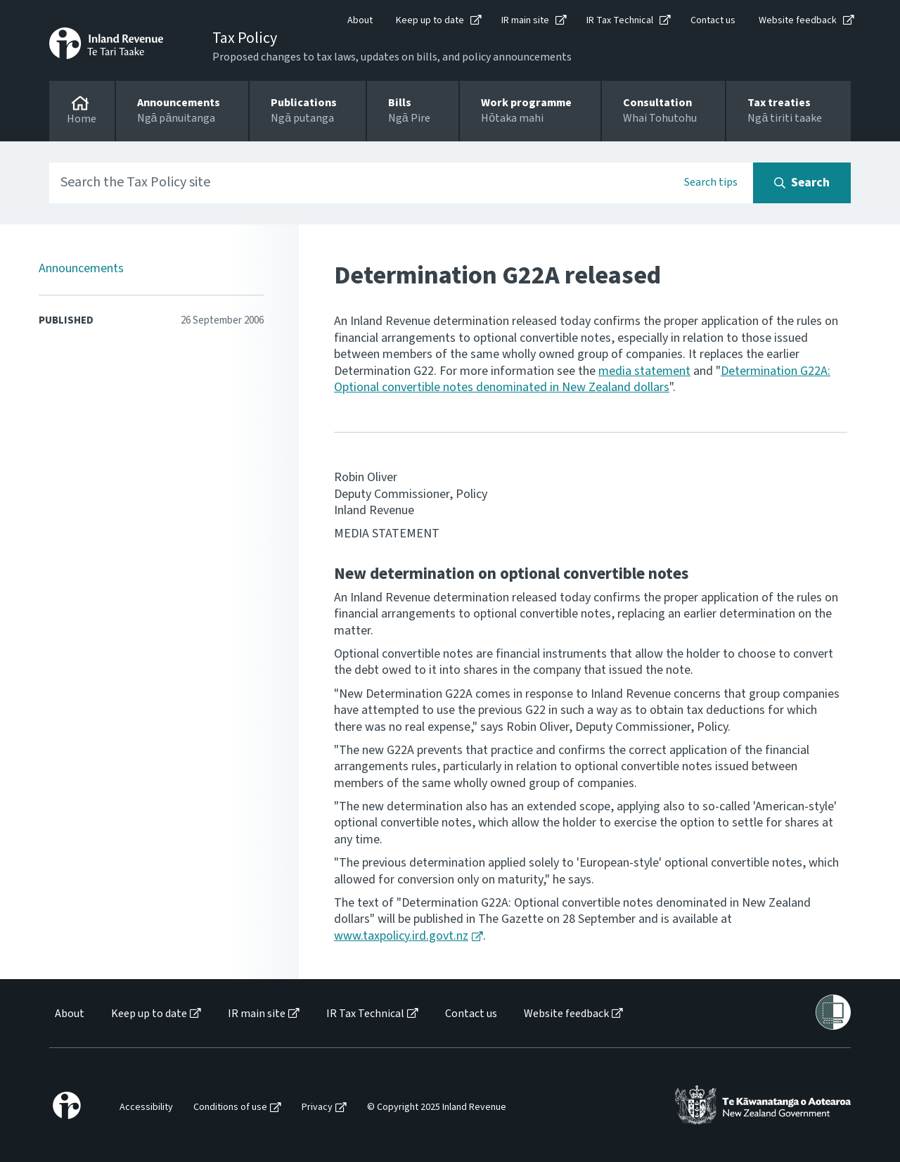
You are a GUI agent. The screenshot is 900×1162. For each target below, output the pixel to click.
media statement (644, 371)
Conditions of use (230, 1107)
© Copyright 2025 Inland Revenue (436, 1107)
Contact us (712, 20)
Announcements (81, 268)
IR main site (525, 20)
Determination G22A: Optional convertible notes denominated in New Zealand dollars (582, 379)
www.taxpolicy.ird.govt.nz (401, 936)
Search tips (711, 182)
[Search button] (802, 182)
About (360, 20)
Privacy (317, 1107)
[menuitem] (68, 1014)
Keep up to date (430, 20)
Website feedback (798, 20)
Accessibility (146, 1107)
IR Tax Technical (619, 20)
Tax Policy (244, 38)
